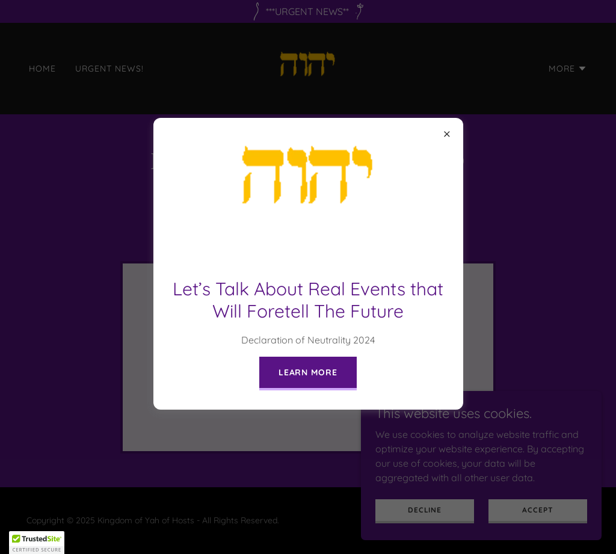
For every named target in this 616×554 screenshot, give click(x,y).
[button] (36, 542)
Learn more (308, 372)
